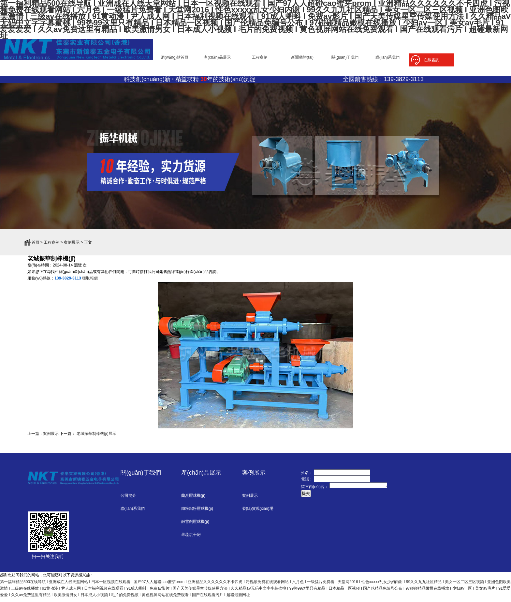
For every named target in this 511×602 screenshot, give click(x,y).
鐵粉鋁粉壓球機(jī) (197, 512)
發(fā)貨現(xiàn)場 (257, 512)
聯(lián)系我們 (387, 59)
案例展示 (72, 246)
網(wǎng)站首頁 (174, 59)
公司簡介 (128, 499)
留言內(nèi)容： (314, 491)
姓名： (307, 476)
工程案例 (260, 59)
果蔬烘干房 (191, 538)
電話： (307, 483)
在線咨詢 (431, 60)
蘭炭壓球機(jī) (193, 499)
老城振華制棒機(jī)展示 (95, 437)
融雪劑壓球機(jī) (195, 525)
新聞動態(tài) (302, 59)
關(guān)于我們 (344, 59)
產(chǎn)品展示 (217, 59)
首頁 (35, 246)
